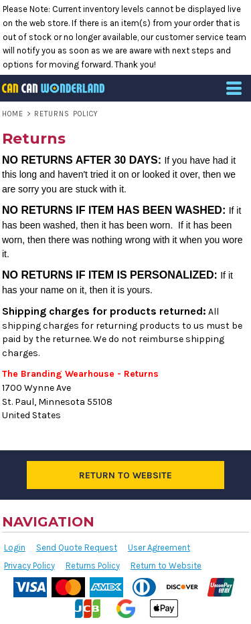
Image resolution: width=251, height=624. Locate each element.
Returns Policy (93, 566)
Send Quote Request (76, 547)
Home (12, 114)
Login (14, 547)
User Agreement (159, 547)
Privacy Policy (29, 566)
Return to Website (166, 566)
